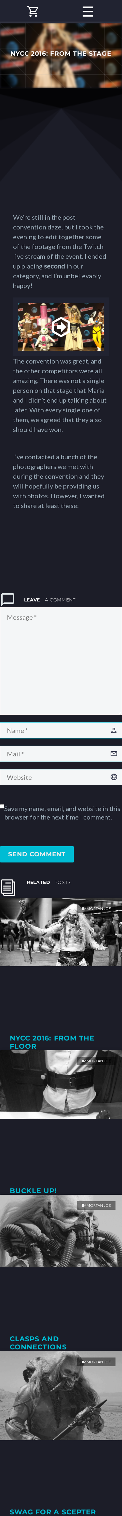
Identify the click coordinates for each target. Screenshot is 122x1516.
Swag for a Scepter (53, 1512)
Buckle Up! (33, 1191)
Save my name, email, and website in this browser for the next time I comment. (62, 813)
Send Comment (37, 854)
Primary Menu (88, 12)
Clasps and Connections (38, 1343)
